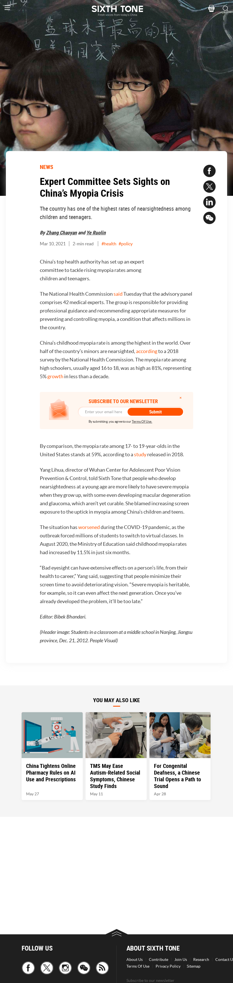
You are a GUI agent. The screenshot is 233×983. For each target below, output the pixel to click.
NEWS (46, 167)
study (140, 454)
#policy (126, 243)
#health (108, 243)
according (146, 351)
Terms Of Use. (142, 421)
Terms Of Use (137, 966)
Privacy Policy (168, 966)
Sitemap (193, 966)
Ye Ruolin (96, 232)
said (118, 294)
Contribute (158, 959)
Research (201, 959)
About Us (134, 959)
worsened (89, 527)
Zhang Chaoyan (61, 232)
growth (55, 376)
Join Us (180, 959)
